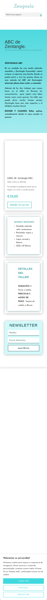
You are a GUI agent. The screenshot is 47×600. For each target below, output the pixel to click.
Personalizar (23, 588)
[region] (23, 577)
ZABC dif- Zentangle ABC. (20, 178)
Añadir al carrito (19, 205)
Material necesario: (24, 222)
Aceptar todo (23, 581)
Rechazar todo (23, 594)
